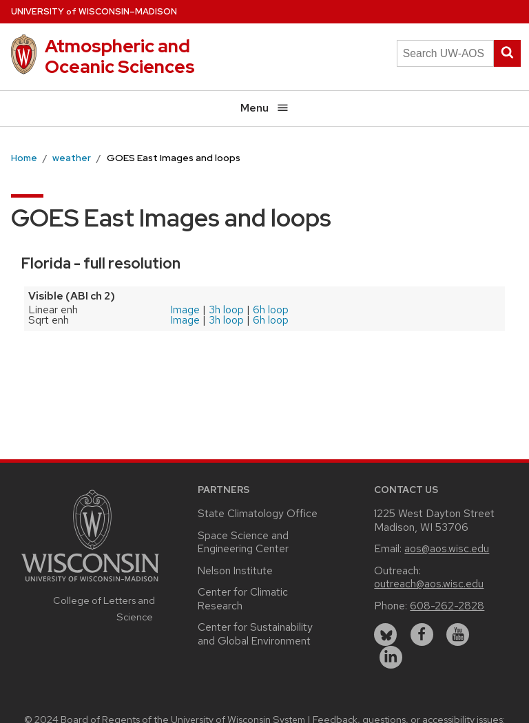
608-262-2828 (447, 605)
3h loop (226, 309)
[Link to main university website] (90, 583)
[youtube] (457, 634)
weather (71, 157)
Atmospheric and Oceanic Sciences (120, 56)
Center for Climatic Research (243, 599)
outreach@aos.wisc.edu (429, 583)
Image (185, 309)
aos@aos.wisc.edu (446, 548)
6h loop (271, 309)
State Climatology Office (258, 513)
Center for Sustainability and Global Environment (255, 634)
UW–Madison (94, 11)
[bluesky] (385, 634)
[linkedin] (391, 657)
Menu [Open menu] (264, 108)
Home (24, 157)
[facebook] (422, 634)
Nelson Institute (235, 570)
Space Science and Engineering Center (243, 542)
